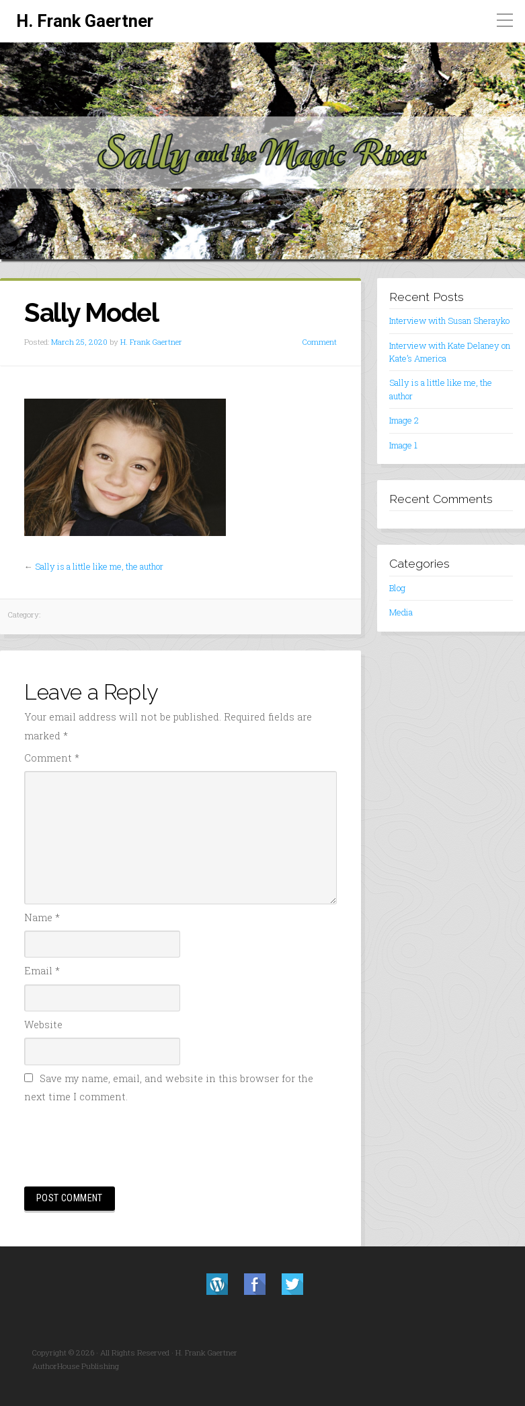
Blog (397, 588)
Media (401, 612)
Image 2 (404, 420)
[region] (262, 151)
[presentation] (126, 1143)
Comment (319, 342)
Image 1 (403, 445)
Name (42, 917)
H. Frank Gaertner (84, 21)
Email (42, 970)
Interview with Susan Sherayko (449, 320)
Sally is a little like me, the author (99, 566)
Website (43, 1024)
